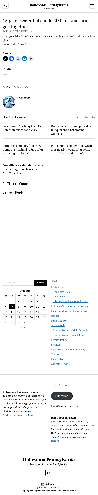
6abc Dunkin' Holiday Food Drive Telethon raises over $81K (24, 128)
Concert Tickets (60, 364)
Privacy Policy (59, 340)
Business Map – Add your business (70, 311)
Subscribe (61, 396)
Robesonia (22, 87)
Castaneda (59, 296)
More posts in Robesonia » (83, 117)
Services (55, 344)
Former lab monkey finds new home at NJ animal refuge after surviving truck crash (23, 149)
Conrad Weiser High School (68, 335)
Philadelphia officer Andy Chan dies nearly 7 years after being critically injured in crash (71, 149)
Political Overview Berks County (69, 306)
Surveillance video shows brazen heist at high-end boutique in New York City (24, 169)
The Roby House (62, 291)
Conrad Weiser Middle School (70, 330)
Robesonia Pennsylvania (49, 5)
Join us (55, 316)
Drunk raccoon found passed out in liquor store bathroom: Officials (72, 130)
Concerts (56, 354)
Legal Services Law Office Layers (70, 349)
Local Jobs (57, 359)
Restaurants (58, 287)
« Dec (24, 327)
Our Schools (58, 325)
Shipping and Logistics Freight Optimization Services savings (49, 490)
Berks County (59, 320)
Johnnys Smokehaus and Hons (70, 301)
